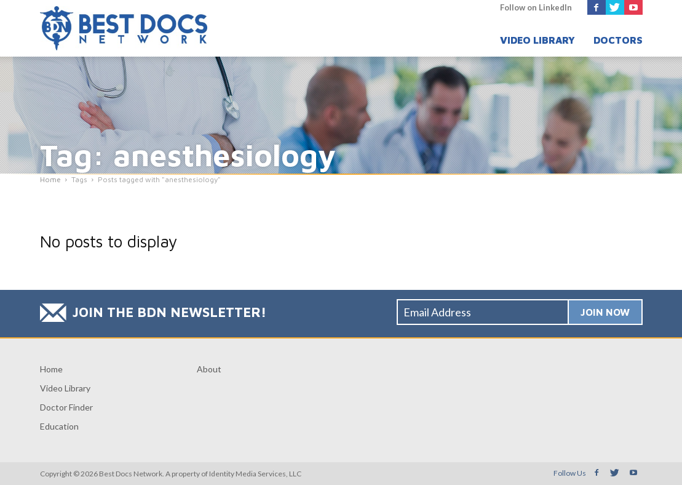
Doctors (618, 40)
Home (51, 369)
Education (59, 426)
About (209, 369)
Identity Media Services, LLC (255, 473)
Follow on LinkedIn (536, 7)
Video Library (537, 40)
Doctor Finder (66, 407)
